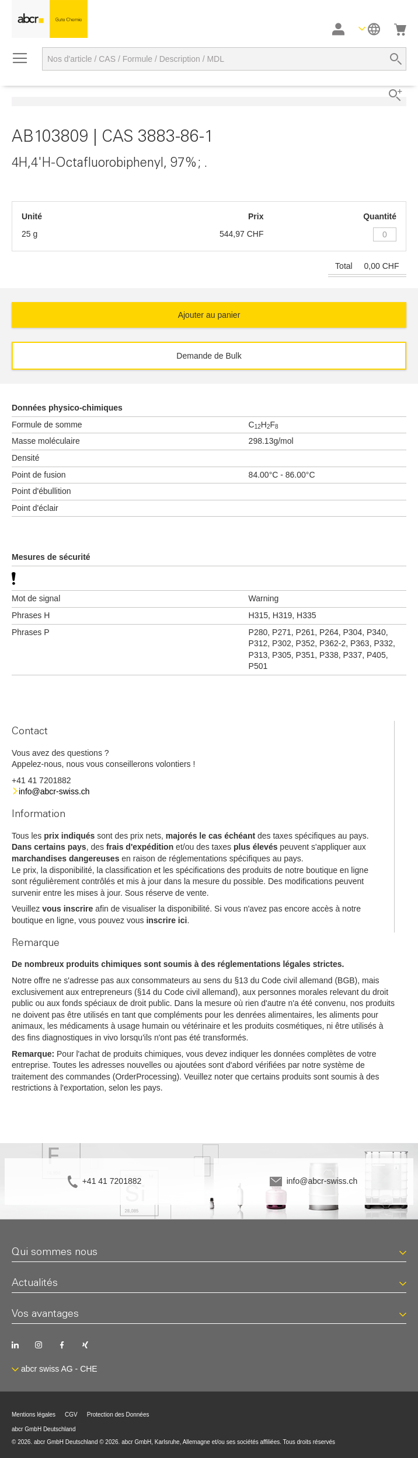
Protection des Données (118, 1414)
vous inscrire (67, 908)
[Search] (396, 59)
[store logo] (50, 19)
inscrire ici (166, 920)
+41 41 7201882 (112, 1181)
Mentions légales (33, 1414)
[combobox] (224, 59)
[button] (369, 28)
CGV (71, 1414)
